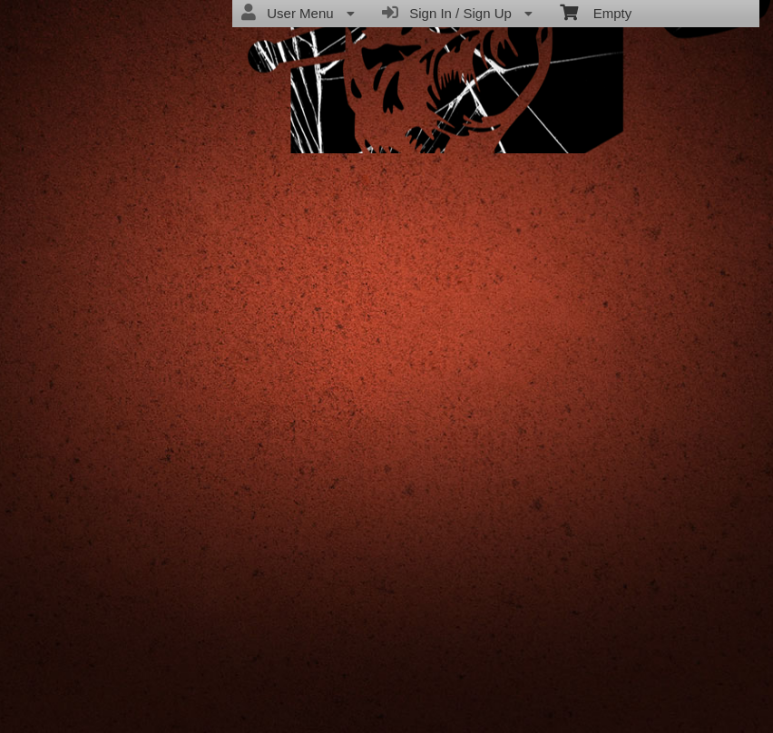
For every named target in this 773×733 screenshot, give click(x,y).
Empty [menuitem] (595, 12)
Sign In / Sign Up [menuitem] (457, 13)
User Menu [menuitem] (298, 13)
